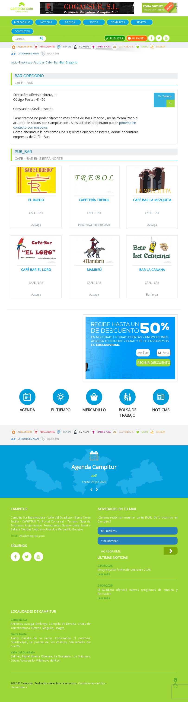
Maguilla (47, 628)
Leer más (104, 574)
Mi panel (137, 38)
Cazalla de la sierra (37, 638)
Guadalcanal (19, 642)
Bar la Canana (152, 269)
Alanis (15, 638)
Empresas (84, 46)
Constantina (63, 638)
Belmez (15, 656)
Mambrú (94, 269)
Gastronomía (126, 46)
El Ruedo (36, 200)
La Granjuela (62, 656)
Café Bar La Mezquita (152, 200)
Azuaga (36, 225)
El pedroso (82, 638)
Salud (145, 46)
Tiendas (67, 46)
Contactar (22, 31)
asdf (94, 476)
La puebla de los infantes (48, 642)
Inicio (14, 62)
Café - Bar (52, 62)
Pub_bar (38, 62)
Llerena (36, 628)
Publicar (115, 38)
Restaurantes (47, 46)
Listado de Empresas (28, 53)
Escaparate (53, 53)
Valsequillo (27, 660)
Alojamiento (25, 46)
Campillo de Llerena (62, 624)
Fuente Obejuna (41, 656)
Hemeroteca (19, 687)
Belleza (160, 46)
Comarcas (118, 22)
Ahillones (17, 624)
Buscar (41, 38)
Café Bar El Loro (36, 269)
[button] (91, 489)
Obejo (15, 660)
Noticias (46, 22)
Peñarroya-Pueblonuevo (94, 225)
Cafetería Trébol (94, 200)
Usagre (59, 628)
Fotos (93, 22)
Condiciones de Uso (91, 683)
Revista (142, 22)
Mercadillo (22, 22)
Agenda (70, 22)
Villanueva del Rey (48, 660)
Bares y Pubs (104, 46)
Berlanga (152, 294)
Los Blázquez (81, 656)
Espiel (26, 656)
